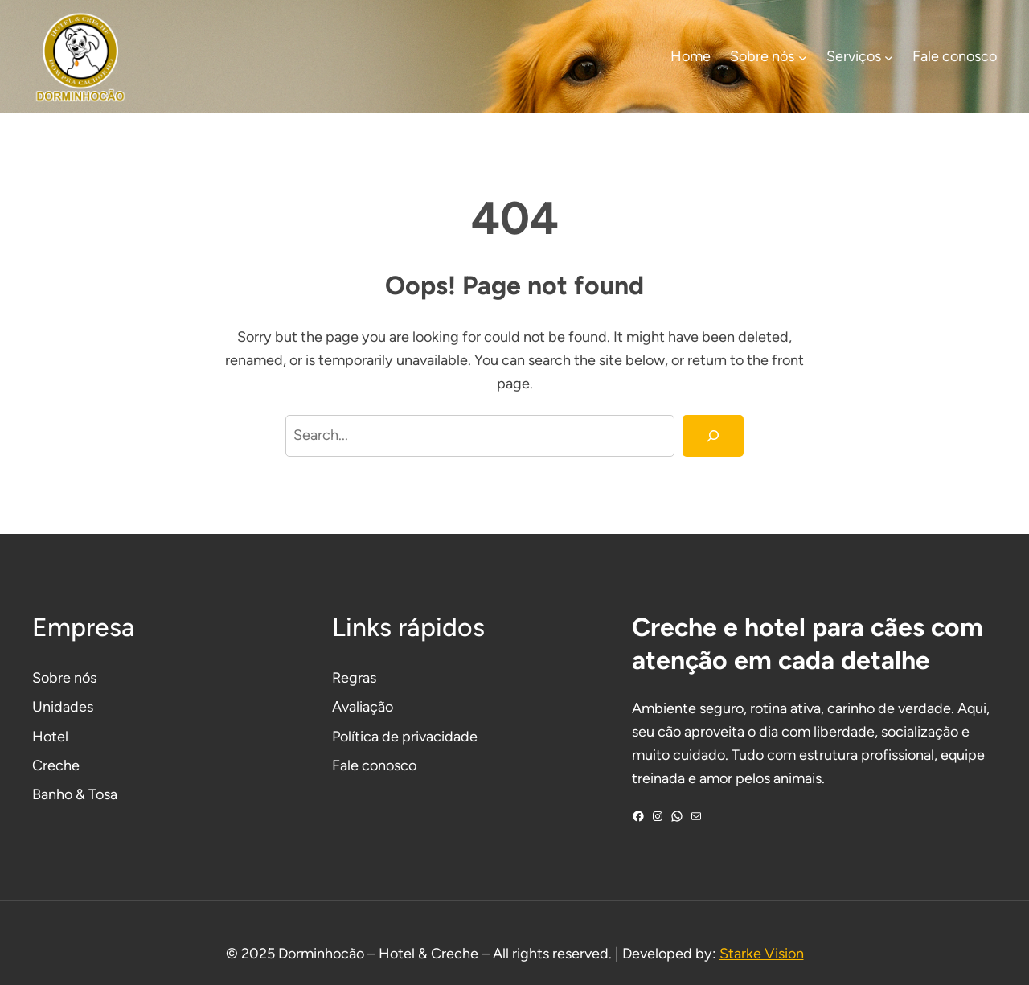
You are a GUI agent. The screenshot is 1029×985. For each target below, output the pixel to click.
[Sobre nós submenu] (802, 56)
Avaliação (362, 707)
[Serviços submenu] (888, 56)
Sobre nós (64, 678)
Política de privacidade (405, 736)
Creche (56, 765)
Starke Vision (761, 953)
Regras (354, 678)
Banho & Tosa (74, 794)
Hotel (50, 736)
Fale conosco (374, 765)
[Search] (713, 436)
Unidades (62, 707)
